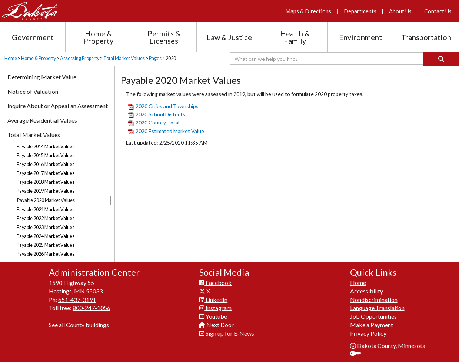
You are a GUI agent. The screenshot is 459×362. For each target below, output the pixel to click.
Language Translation (377, 307)
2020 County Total (153, 122)
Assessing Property (79, 58)
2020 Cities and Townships (163, 106)
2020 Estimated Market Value (166, 131)
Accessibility (366, 291)
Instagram (215, 307)
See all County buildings (79, 324)
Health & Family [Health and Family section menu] (295, 37)
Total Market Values (124, 58)
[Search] (441, 59)
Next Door (216, 324)
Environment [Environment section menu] (360, 37)
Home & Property (38, 58)
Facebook (215, 282)
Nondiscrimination (374, 299)
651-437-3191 (77, 299)
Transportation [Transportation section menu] (426, 37)
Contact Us (438, 11)
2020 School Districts (156, 114)
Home (10, 58)
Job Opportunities (373, 316)
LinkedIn (213, 299)
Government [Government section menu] (33, 37)
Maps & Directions (308, 11)
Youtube (213, 316)
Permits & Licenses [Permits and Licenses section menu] (163, 37)
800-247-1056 (91, 307)
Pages (155, 58)
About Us (400, 11)
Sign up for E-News (226, 333)
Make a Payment (371, 324)
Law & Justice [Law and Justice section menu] (229, 37)
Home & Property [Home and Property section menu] (98, 37)
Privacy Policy (368, 333)
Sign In (358, 354)
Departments (360, 11)
